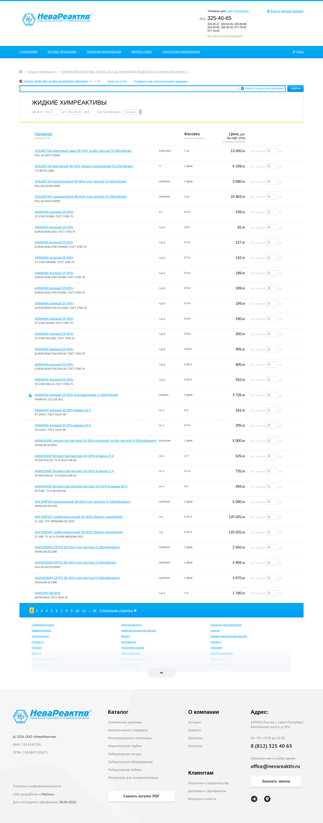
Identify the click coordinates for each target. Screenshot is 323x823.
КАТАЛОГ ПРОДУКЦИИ (62, 51)
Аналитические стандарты (128, 730)
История (194, 722)
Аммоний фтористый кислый (138, 630)
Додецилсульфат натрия (47, 670)
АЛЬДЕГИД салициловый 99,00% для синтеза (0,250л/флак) (81, 196)
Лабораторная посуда (124, 754)
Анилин (215, 630)
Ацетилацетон (40, 636)
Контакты (195, 746)
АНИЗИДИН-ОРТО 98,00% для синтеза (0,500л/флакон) (77, 578)
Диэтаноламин (130, 664)
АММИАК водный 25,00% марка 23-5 (63, 410)
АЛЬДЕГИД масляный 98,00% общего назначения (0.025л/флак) (84, 166)
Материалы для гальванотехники (133, 777)
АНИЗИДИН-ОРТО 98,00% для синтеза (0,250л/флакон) (77, 547)
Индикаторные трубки (125, 746)
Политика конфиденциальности (37, 786)
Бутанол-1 (38, 642)
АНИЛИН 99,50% (48, 593)
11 (84, 610)
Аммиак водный (41, 630)
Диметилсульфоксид (44, 659)
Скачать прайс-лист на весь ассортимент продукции (56, 81)
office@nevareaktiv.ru (275, 766)
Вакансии (195, 738)
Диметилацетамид (222, 653)
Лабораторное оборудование (130, 762)
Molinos (48, 794)
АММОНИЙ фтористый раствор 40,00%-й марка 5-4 (74, 456)
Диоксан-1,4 (218, 659)
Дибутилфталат (130, 653)
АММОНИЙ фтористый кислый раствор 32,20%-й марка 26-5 (81, 486)
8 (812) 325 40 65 (271, 745)
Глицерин (216, 647)
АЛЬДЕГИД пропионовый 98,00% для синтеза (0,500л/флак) (81, 181)
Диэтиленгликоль (221, 664)
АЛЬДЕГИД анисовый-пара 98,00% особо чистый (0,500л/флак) (83, 151)
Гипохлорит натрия (132, 647)
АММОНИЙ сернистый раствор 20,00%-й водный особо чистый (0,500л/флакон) (96, 440)
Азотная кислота (131, 624)
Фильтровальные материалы (129, 738)
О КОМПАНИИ (28, 51)
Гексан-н (216, 642)
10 (77, 610)
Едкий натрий (219, 670)
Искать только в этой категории (264, 88)
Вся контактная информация (224, 35)
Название (43, 134)
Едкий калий (128, 670)
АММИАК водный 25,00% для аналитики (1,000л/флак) (76, 395)
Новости (194, 730)
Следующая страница (116, 610)
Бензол (125, 636)
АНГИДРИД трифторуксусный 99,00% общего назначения (79, 517)
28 (94, 610)
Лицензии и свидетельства (208, 783)
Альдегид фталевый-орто (226, 624)
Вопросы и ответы (202, 799)
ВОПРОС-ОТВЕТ (141, 51)
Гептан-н (37, 647)
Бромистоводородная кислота (229, 636)
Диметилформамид (133, 659)
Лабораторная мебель (125, 769)
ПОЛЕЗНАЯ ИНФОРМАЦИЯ (104, 51)
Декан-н (36, 653)
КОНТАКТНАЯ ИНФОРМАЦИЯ (181, 51)
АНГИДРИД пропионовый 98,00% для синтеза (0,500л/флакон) (83, 501)
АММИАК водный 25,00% (54, 212)
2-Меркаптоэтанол (43, 624)
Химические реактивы (125, 722)
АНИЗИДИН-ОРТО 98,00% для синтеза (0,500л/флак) (75, 562)
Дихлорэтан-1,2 (41, 664)
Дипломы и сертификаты (207, 791)
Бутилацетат (128, 642)
